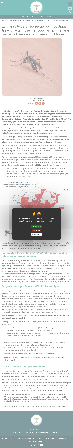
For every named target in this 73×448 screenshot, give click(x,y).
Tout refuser (36, 230)
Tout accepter (36, 227)
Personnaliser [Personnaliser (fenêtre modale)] (36, 234)
